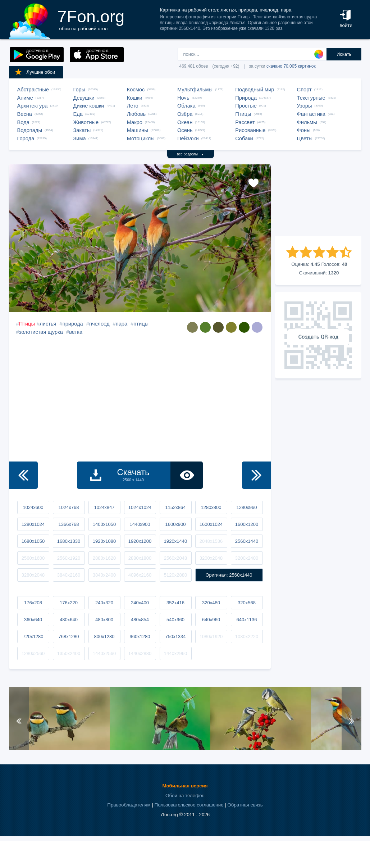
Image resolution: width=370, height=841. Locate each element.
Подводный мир (254, 89)
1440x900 (139, 524)
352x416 (175, 602)
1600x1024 (211, 524)
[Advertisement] (318, 200)
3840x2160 (68, 575)
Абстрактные (33, 89)
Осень (185, 130)
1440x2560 (104, 653)
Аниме (25, 98)
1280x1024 (33, 524)
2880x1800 (139, 558)
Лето (132, 106)
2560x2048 (175, 558)
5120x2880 (175, 575)
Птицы (243, 114)
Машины (137, 130)
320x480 (211, 602)
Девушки (84, 98)
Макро (134, 122)
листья (48, 324)
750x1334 (175, 636)
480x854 (140, 619)
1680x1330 (68, 541)
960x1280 (139, 636)
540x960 (175, 619)
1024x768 (68, 507)
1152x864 (175, 507)
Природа (246, 98)
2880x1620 (104, 558)
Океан (184, 122)
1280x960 (246, 507)
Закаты (82, 130)
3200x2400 (246, 558)
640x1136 (246, 619)
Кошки (134, 98)
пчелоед (99, 324)
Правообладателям (128, 805)
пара (121, 324)
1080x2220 (246, 636)
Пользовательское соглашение (189, 805)
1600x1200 (246, 524)
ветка (75, 332)
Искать (344, 54)
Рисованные (250, 130)
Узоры (304, 106)
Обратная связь (244, 805)
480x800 (104, 619)
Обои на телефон (185, 795)
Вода (23, 122)
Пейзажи (188, 138)
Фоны (304, 130)
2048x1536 (211, 541)
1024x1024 (139, 507)
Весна (24, 114)
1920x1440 (175, 541)
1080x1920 (211, 636)
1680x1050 (33, 541)
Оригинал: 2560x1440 (228, 575)
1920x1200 (139, 541)
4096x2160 (139, 575)
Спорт (304, 89)
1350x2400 (68, 653)
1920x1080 (104, 541)
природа (73, 324)
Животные (86, 122)
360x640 (33, 619)
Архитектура (32, 106)
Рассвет (245, 122)
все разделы (190, 154)
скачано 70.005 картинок (291, 66)
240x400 (140, 602)
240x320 (104, 602)
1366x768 (68, 524)
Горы (79, 89)
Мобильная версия (184, 785)
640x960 (211, 619)
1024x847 (104, 507)
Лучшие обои (34, 72)
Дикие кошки (88, 106)
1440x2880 (139, 653)
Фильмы (307, 122)
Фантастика (311, 114)
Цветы (304, 138)
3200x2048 (211, 558)
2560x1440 (246, 541)
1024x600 (33, 507)
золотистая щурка (41, 332)
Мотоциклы (141, 138)
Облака (186, 106)
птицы (141, 324)
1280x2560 (33, 653)
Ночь (183, 98)
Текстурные (311, 98)
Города (26, 138)
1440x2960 (175, 653)
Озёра (185, 114)
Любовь (136, 114)
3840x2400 (104, 575)
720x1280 (33, 636)
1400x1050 (104, 524)
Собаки (244, 138)
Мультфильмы (195, 89)
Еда (78, 114)
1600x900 (175, 524)
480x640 (69, 619)
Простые (246, 106)
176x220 (69, 602)
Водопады (29, 130)
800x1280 (104, 636)
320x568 (247, 602)
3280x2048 (33, 575)
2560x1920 (68, 558)
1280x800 (211, 507)
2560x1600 (33, 558)
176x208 (33, 602)
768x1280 (68, 636)
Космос (136, 89)
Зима (79, 138)
